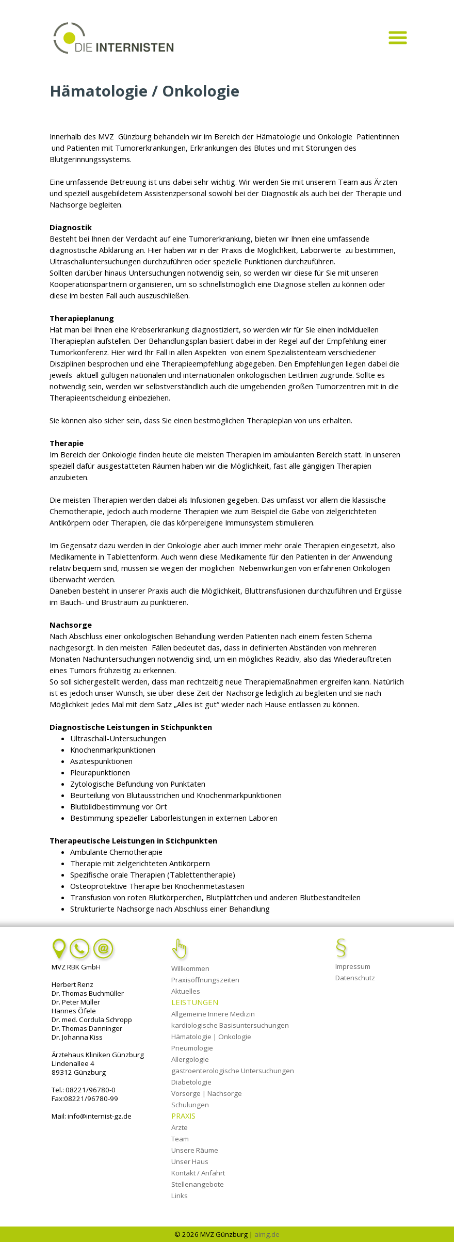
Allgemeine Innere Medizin (213, 1013)
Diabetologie (191, 1082)
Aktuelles (185, 991)
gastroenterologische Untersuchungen (232, 1070)
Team (180, 1138)
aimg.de (267, 1234)
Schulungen (190, 1104)
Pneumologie (192, 1048)
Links (179, 1195)
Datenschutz (355, 977)
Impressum (352, 966)
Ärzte (179, 1127)
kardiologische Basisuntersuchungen (230, 1025)
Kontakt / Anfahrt (198, 1172)
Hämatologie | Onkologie (211, 1036)
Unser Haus (189, 1161)
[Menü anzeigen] (397, 37)
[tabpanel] (227, 7)
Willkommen (190, 968)
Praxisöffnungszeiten (205, 979)
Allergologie (190, 1059)
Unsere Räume (194, 1150)
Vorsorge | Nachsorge (206, 1093)
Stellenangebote (197, 1184)
